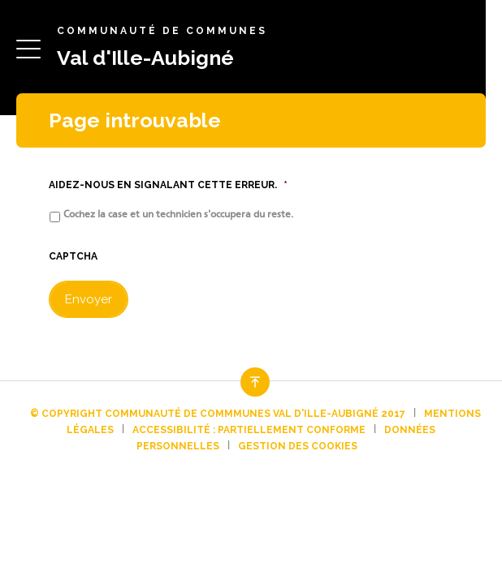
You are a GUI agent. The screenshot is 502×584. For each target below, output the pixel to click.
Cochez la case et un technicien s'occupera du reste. (178, 214)
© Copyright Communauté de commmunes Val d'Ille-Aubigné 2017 (217, 413)
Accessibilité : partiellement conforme (249, 430)
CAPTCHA (73, 256)
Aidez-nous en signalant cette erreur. (168, 185)
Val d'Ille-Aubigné (145, 57)
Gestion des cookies (297, 446)
